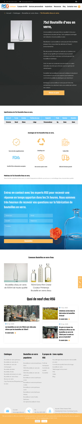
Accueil (8, 13)
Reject (37, 421)
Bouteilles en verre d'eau (30, 13)
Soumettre (28, 241)
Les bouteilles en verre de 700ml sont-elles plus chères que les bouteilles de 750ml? (20, 328)
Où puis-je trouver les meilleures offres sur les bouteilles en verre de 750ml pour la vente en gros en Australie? (67, 332)
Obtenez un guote (54, 92)
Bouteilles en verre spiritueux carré (31, 388)
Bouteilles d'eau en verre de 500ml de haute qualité (15, 286)
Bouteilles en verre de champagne (10, 366)
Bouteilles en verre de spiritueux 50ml (32, 364)
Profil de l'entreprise (45, 364)
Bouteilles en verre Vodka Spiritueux (30, 398)
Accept (44, 421)
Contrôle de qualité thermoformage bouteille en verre (63, 366)
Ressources (57, 6)
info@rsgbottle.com (26, 1)
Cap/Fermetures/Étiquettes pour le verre (13, 383)
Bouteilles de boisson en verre (12, 374)
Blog (64, 6)
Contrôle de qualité (45, 369)
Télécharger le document (60, 369)
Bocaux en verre (8, 379)
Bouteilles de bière (9, 369)
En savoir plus (10, 333)
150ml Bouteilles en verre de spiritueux (31, 374)
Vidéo (54, 374)
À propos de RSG (22, 6)
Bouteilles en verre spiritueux (12, 359)
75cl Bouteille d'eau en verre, (49, 13)
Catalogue (13, 6)
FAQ (54, 371)
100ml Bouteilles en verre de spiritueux (31, 369)
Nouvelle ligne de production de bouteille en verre (64, 361)
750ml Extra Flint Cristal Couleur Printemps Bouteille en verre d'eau (41, 288)
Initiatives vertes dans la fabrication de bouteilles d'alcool (67, 313)
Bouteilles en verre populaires (30, 356)
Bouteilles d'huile (9, 371)
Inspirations (48, 6)
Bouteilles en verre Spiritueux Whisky (31, 393)
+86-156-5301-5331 (10, 1)
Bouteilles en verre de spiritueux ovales (32, 384)
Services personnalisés (36, 6)
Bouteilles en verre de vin (11, 362)
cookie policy (45, 418)
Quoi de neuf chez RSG (41, 299)
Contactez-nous (72, 6)
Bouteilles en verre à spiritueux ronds (32, 379)
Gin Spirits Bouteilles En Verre (31, 402)
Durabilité (45, 373)
